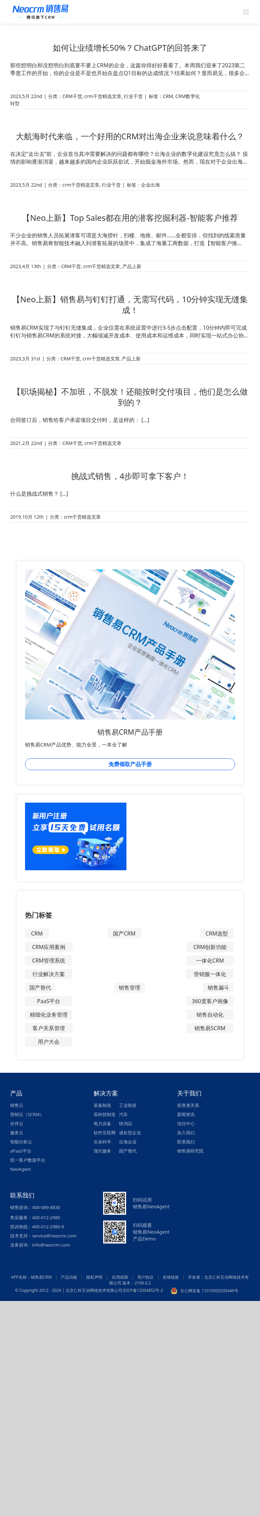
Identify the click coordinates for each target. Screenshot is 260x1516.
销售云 (16, 1105)
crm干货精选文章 (102, 96)
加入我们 (186, 1133)
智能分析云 (21, 1142)
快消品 (125, 1123)
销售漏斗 (218, 987)
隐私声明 (94, 1277)
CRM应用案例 (49, 947)
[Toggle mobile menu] (246, 12)
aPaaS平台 (20, 1151)
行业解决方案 (48, 974)
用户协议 (145, 1277)
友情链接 (171, 1277)
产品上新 (131, 266)
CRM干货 (72, 96)
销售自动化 (209, 1014)
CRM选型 (217, 933)
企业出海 (150, 185)
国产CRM (124, 933)
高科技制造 (105, 1114)
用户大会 (49, 1041)
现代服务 (102, 1151)
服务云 (16, 1133)
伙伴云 (16, 1123)
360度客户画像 (210, 1001)
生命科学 (102, 1142)
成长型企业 (130, 1133)
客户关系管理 (48, 1028)
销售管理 (129, 987)
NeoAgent (20, 1169)
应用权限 (120, 1277)
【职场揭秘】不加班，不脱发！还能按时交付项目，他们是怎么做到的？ (130, 397)
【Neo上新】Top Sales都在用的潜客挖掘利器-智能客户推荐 (130, 217)
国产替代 (40, 987)
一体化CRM (210, 960)
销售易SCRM (209, 1028)
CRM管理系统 (49, 960)
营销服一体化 (210, 974)
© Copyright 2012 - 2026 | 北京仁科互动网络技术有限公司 (68, 1291)
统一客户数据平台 (27, 1160)
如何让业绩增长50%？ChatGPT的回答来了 (130, 47)
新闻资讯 (186, 1114)
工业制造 (128, 1105)
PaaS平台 (48, 1001)
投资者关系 (188, 1105)
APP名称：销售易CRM (31, 1277)
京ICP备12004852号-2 (142, 1291)
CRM (168, 96)
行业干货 (133, 96)
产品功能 (69, 1277)
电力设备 (102, 1123)
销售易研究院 (190, 1151)
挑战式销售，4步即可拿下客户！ (130, 475)
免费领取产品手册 (130, 764)
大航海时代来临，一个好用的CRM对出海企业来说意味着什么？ (130, 136)
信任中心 (186, 1123)
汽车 (123, 1114)
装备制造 (102, 1105)
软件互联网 (105, 1133)
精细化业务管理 (49, 1014)
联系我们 (186, 1142)
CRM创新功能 (210, 947)
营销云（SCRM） (27, 1114)
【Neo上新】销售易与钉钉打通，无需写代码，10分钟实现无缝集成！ (130, 304)
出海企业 (128, 1142)
